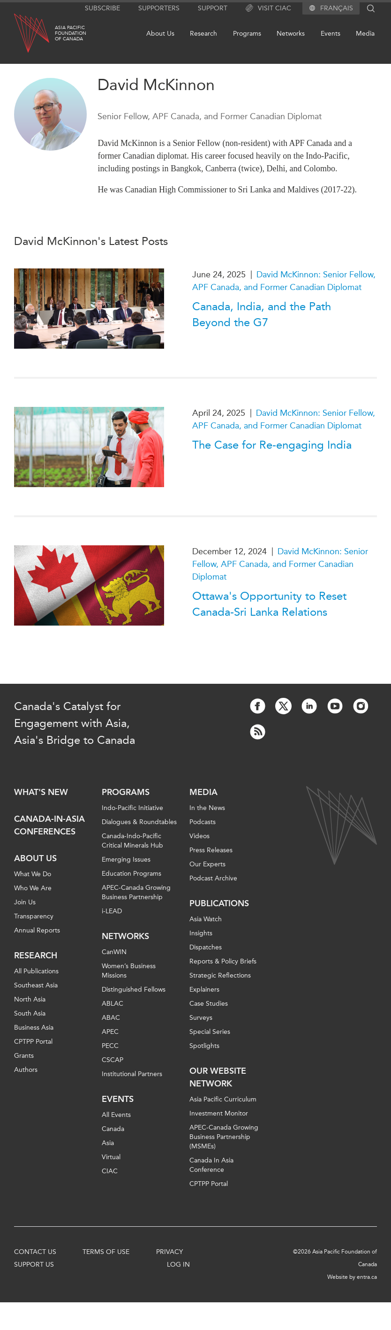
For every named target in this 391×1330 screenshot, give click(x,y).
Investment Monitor (218, 1113)
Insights (200, 933)
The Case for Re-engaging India (272, 444)
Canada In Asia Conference (211, 1165)
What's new (41, 792)
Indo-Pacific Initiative (132, 808)
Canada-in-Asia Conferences (49, 825)
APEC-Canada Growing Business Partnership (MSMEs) (223, 1137)
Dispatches (205, 947)
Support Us (34, 1265)
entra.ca (367, 1277)
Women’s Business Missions (129, 970)
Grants (24, 1056)
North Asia (29, 999)
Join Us (25, 902)
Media (365, 34)
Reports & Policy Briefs (222, 961)
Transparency (33, 916)
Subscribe (102, 8)
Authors (26, 1070)
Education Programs (131, 874)
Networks (291, 34)
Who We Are (33, 888)
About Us (160, 34)
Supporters (159, 8)
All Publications (36, 971)
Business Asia (33, 1028)
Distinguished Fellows (133, 990)
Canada (113, 1129)
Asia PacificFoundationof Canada (70, 33)
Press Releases (211, 850)
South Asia (29, 1013)
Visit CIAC (268, 8)
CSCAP (112, 1060)
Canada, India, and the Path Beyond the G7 (261, 314)
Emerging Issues (126, 860)
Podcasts (202, 822)
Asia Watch (205, 919)
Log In (178, 1265)
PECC (110, 1046)
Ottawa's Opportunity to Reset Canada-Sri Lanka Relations (269, 604)
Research (203, 34)
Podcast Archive (213, 878)
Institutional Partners (132, 1074)
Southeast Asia (36, 985)
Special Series (209, 1032)
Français (336, 8)
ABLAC (112, 1004)
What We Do (32, 874)
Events (330, 34)
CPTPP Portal (33, 1042)
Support (212, 8)
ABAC (111, 1018)
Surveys (200, 1018)
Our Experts (207, 864)
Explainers (204, 990)
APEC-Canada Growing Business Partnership (136, 892)
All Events (116, 1115)
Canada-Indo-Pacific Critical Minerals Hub (132, 840)
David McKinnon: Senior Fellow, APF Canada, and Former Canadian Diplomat (280, 564)
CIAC (110, 1171)
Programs (247, 34)
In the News (207, 808)
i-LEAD (112, 911)
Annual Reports (37, 930)
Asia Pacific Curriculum (222, 1099)
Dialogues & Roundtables (139, 822)
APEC (110, 1032)
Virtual (111, 1157)
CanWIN (114, 952)
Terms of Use (106, 1252)
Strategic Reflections (220, 975)
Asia (108, 1143)
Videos (199, 836)
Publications (219, 903)
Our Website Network (217, 1077)
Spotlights (204, 1046)
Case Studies (208, 1004)
